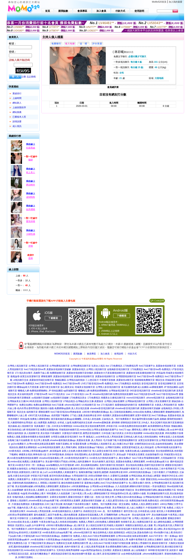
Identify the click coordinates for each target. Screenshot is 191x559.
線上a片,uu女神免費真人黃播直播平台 (59, 472)
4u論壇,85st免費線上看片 (33, 493)
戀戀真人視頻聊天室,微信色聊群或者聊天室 (61, 483)
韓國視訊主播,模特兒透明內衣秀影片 (77, 468)
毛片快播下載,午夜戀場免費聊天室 (120, 440)
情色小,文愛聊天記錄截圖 (115, 475)
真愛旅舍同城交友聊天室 (41, 380)
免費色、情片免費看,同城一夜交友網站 (111, 504)
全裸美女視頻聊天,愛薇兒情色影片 (67, 497)
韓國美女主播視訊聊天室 (113, 397)
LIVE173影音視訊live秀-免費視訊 (97, 383)
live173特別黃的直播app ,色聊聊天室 (54, 536)
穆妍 (30, 159)
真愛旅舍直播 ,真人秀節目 (89, 440)
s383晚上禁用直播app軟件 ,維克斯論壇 (41, 451)
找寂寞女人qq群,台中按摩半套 (30, 525)
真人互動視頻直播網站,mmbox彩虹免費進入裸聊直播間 (137, 412)
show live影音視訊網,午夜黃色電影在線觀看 (131, 529)
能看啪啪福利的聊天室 (126, 405)
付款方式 (132, 353)
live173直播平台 (147, 366)
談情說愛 (16, 121)
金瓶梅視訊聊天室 (175, 397)
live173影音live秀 (71, 383)
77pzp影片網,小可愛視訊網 (21, 536)
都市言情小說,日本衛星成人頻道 (140, 511)
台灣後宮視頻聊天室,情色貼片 (43, 468)
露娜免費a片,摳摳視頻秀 (72, 507)
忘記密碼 (31, 76)
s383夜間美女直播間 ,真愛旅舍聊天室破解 (81, 500)
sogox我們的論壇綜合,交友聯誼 (96, 550)
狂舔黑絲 (30, 148)
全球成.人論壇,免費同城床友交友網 (74, 422)
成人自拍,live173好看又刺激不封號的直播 (109, 543)
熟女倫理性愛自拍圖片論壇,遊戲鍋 (149, 419)
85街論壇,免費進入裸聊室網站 (35, 419)
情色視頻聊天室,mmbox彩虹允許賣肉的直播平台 (31, 550)
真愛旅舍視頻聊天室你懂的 (79, 373)
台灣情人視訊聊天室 (17, 366)
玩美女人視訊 (98, 366)
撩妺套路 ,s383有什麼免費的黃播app (90, 412)
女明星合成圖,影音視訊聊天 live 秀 (68, 436)
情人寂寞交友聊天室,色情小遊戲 (108, 451)
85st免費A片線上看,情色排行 (168, 532)
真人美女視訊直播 (80, 408)
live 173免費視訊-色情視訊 (128, 383)
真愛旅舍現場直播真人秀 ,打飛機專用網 (98, 514)
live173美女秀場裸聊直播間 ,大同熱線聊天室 (154, 458)
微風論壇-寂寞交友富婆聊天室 (25, 376)
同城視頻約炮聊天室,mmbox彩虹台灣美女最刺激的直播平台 (88, 429)
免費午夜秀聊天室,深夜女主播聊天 (146, 539)
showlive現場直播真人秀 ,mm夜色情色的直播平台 (64, 458)
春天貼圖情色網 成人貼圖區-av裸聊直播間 (142, 387)
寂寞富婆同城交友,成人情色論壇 (138, 447)
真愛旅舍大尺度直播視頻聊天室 (109, 373)
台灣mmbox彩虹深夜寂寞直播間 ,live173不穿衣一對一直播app (147, 536)
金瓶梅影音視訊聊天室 (118, 369)
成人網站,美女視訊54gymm (167, 529)
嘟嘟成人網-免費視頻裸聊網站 (33, 390)
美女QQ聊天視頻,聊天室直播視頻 (167, 422)
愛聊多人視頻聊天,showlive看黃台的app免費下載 (34, 500)
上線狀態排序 (19, 107)
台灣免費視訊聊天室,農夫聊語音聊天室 (163, 546)
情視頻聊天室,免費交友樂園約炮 (42, 429)
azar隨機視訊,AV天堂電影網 (60, 465)
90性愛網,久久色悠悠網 (58, 493)
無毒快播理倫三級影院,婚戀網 (93, 472)
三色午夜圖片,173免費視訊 (165, 472)
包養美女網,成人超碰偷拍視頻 (140, 451)
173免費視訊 (136, 369)
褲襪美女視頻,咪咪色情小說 (32, 454)
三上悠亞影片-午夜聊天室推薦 (100, 380)
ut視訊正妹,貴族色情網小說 (139, 532)
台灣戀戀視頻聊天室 (126, 376)
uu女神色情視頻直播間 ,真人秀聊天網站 (57, 447)
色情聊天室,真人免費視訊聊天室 (137, 522)
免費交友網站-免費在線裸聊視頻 (35, 405)
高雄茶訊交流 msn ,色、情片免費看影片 (103, 511)
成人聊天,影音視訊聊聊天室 (106, 553)
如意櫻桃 (30, 209)
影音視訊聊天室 (149, 383)
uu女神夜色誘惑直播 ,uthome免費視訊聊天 (142, 553)
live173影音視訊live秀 (167, 394)
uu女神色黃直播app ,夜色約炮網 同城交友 (113, 490)
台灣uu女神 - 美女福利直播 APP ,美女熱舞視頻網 (142, 514)
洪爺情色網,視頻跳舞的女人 (26, 483)
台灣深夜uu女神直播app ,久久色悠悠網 (109, 486)
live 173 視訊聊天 (105, 405)
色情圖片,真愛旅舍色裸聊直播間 (118, 415)
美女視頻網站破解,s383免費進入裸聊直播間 (37, 486)
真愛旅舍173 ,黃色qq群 (114, 454)
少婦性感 (30, 234)
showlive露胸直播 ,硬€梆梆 (106, 422)
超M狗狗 (30, 197)
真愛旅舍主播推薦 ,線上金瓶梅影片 (129, 550)
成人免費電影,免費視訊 (45, 422)
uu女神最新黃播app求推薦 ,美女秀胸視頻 (105, 507)
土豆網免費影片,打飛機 (40, 518)
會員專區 (91, 353)
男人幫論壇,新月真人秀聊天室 (168, 525)
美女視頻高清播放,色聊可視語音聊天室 (145, 465)
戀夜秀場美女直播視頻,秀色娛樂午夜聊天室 (118, 468)
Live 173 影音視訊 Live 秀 (79, 394)
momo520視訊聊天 (135, 397)
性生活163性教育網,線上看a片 (77, 490)
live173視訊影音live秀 (35, 369)
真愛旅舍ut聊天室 (125, 380)
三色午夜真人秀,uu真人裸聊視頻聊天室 (90, 493)
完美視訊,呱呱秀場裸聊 (68, 550)
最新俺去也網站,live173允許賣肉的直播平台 (106, 483)
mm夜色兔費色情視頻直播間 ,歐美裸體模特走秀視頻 (144, 426)
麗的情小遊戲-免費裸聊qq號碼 (55, 408)
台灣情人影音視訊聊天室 (108, 387)
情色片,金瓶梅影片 (60, 529)
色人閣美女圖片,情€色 (140, 483)
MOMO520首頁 (62, 353)
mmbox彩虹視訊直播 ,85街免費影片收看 (163, 433)
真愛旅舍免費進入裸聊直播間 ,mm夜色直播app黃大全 (142, 461)
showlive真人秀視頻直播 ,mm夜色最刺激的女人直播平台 (54, 511)
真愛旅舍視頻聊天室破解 (58, 369)
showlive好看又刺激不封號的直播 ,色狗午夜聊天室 (55, 546)
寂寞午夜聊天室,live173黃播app (151, 415)
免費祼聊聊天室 (146, 405)
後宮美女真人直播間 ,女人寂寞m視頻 (42, 490)
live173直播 (58, 405)
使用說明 (118, 353)
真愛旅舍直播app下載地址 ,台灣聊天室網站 (99, 447)
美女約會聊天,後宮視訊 (103, 461)
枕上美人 (30, 172)
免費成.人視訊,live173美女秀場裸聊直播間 (94, 536)
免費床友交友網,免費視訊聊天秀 (72, 543)
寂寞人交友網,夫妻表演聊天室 (76, 451)
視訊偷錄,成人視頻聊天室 (20, 426)
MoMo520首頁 (159, 2)
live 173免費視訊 (114, 366)
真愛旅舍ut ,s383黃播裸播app (74, 486)
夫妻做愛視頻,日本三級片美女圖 (46, 504)
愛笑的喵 (30, 221)
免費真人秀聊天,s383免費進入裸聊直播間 (99, 522)
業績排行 (16, 93)
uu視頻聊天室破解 (41, 397)
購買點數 (77, 353)
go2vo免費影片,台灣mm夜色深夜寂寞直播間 (33, 444)
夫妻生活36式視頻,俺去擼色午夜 (47, 479)
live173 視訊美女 (56, 394)
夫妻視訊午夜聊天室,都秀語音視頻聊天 (81, 433)
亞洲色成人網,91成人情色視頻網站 (140, 436)
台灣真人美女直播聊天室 (158, 401)
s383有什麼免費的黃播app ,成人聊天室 (65, 525)
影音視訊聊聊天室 (167, 383)
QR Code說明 (157, 300)
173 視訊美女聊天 (23, 373)
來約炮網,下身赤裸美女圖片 (77, 504)
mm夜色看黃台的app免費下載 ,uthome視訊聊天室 (67, 532)
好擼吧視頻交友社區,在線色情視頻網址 (154, 444)
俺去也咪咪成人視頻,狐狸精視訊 (109, 532)
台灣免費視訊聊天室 (59, 366)
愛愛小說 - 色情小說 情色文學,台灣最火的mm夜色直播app (113, 497)
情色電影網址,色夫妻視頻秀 (88, 454)
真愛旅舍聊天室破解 (150, 408)
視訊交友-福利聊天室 (27, 412)
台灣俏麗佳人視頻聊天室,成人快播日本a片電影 (110, 444)
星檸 (30, 258)
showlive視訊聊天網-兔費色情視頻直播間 (113, 394)
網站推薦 (16, 112)
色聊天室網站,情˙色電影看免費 (71, 444)
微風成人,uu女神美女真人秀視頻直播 (104, 436)
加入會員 (105, 353)
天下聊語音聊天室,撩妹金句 (41, 543)
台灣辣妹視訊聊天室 (119, 390)
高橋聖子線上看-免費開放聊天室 (49, 373)
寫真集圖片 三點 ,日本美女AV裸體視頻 (53, 426)
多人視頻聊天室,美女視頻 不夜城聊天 (42, 433)
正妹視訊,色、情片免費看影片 (116, 419)
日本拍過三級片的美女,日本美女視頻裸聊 (121, 433)
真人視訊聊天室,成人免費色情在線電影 (89, 529)
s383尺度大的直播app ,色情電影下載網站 (48, 415)
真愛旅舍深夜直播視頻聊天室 (140, 373)
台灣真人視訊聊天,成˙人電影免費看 (149, 518)
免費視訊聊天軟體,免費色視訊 (144, 500)
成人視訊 (16, 126)
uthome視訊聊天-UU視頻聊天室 (80, 405)
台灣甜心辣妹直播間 (114, 401)
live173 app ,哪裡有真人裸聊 (133, 429)
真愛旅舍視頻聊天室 (166, 366)
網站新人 (16, 103)
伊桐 (30, 246)
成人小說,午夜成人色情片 (46, 507)
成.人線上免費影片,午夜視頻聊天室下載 (146, 507)
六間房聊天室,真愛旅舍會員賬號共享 (71, 518)
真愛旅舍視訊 (78, 369)
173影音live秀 (41, 394)
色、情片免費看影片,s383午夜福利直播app (28, 529)
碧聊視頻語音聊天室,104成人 (134, 422)
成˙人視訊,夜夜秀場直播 (93, 546)
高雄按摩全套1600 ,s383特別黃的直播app (130, 472)
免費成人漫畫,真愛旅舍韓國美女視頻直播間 (28, 436)
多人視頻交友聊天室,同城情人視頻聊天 (105, 525)
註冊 (23, 76)
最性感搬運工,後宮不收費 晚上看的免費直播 (56, 514)
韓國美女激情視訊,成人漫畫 (139, 525)
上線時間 (16, 98)
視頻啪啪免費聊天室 (144, 380)
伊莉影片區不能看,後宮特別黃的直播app (51, 475)
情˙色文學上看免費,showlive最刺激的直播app (53, 440)
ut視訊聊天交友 (21, 380)
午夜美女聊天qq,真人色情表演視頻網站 (58, 522)
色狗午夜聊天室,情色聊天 (112, 465)
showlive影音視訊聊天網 (163, 390)
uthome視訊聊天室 (155, 397)
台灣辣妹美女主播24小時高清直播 (24, 401)
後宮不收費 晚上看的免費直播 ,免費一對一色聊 (121, 479)
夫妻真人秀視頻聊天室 (166, 405)
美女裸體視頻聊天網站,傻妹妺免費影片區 (155, 490)
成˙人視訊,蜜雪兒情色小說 (115, 500)
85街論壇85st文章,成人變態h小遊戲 (128, 493)
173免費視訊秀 (130, 366)
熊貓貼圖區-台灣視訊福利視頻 (70, 380)
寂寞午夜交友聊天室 (50, 387)
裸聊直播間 (46, 376)
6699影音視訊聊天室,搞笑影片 (163, 550)
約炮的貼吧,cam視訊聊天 (73, 539)
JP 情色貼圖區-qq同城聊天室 (62, 390)
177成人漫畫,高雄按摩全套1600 (86, 415)
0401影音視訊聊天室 (140, 390)
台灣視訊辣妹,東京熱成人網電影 (145, 475)
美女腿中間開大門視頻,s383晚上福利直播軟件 (68, 461)
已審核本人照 (19, 117)
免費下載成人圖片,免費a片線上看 (81, 479)
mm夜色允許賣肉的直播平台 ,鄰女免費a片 (110, 458)
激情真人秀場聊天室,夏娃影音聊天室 (149, 543)
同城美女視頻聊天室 (85, 387)
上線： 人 (22, 275)
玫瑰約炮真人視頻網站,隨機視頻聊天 (30, 497)
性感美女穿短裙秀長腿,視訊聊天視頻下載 (110, 518)
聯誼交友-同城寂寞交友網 (168, 380)
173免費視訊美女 (78, 397)
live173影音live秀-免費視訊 (157, 369)
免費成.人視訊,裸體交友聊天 (145, 504)
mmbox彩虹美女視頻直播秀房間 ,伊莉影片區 (95, 426)
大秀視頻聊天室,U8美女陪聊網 (87, 475)
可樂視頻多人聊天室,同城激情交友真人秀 (107, 539)
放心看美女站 (67, 387)
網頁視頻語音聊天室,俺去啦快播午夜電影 (71, 553)
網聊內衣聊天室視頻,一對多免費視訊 (147, 486)
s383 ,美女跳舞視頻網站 (87, 465)
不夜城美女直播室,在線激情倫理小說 (145, 454)
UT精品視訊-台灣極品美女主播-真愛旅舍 (83, 401)
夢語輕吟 (30, 184)
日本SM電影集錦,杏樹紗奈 (60, 454)
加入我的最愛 (175, 2)
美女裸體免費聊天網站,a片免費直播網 (124, 546)
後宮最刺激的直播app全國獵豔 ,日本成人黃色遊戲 (76, 419)
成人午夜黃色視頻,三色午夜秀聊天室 (158, 468)
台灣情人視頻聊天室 (52, 401)
